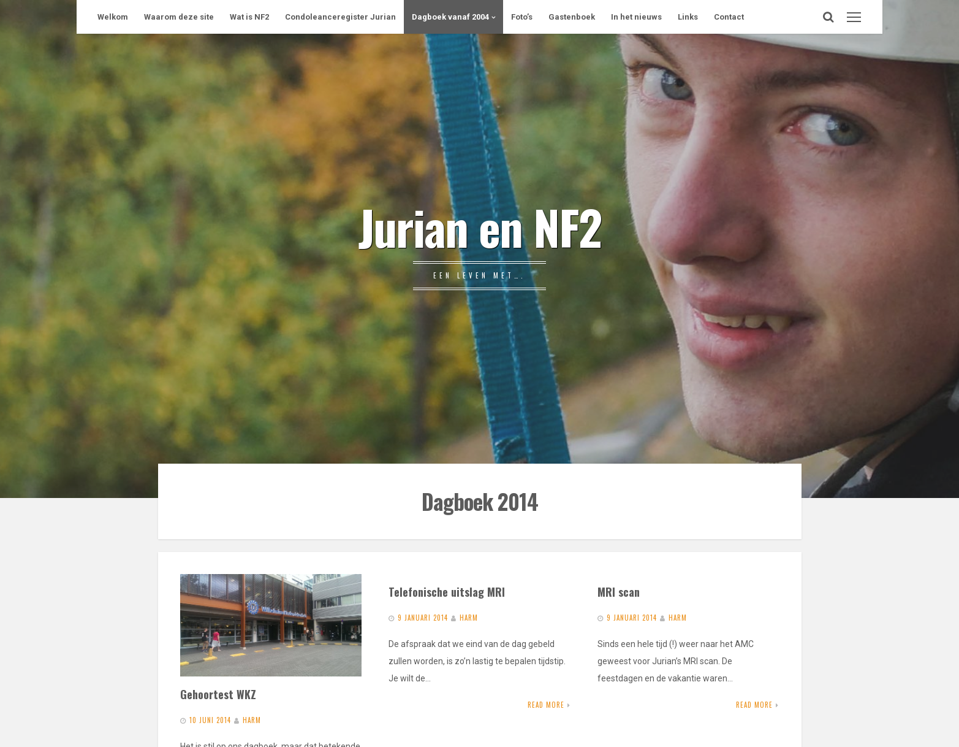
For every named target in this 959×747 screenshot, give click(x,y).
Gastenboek (571, 16)
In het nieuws (636, 16)
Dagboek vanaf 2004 (450, 16)
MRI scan (618, 591)
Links (688, 16)
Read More (546, 705)
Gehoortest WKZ (218, 694)
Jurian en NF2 (479, 226)
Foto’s (522, 16)
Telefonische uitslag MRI (447, 591)
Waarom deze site (179, 16)
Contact (729, 16)
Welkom (112, 16)
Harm (252, 720)
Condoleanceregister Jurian (340, 16)
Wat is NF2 (249, 16)
